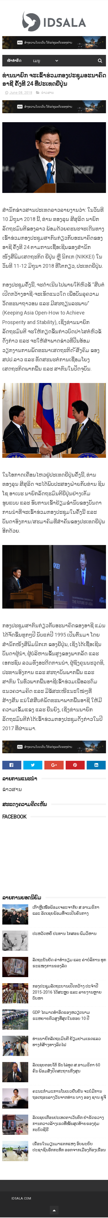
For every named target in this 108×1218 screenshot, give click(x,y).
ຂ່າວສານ (47, 93)
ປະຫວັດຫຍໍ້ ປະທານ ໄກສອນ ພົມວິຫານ (64, 934)
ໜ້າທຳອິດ (14, 61)
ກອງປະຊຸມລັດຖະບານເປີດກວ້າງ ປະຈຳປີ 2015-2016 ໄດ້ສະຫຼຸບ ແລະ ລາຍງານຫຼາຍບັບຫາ (67, 992)
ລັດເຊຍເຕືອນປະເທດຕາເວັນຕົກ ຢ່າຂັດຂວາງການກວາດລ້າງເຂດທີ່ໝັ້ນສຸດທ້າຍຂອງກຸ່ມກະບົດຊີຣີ (68, 1124)
